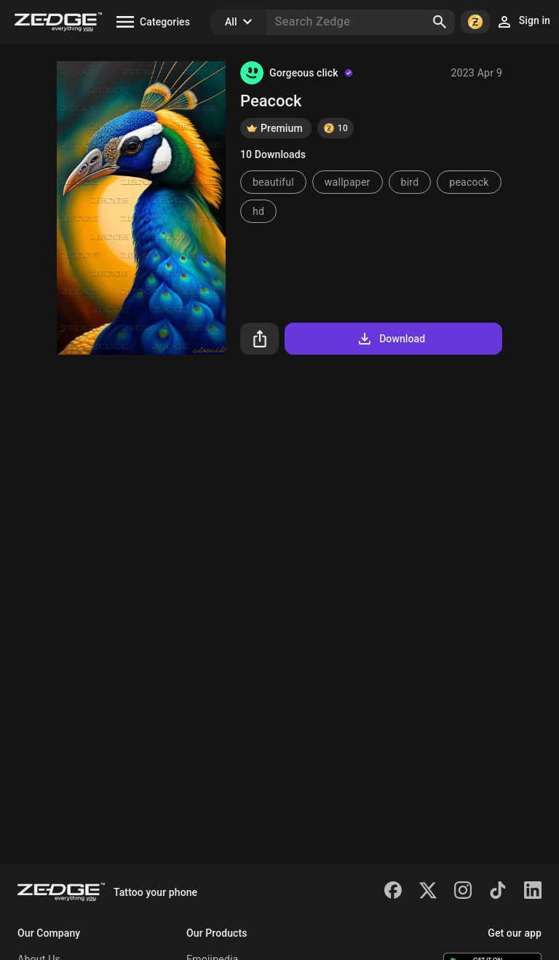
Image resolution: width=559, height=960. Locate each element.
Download (390, 338)
